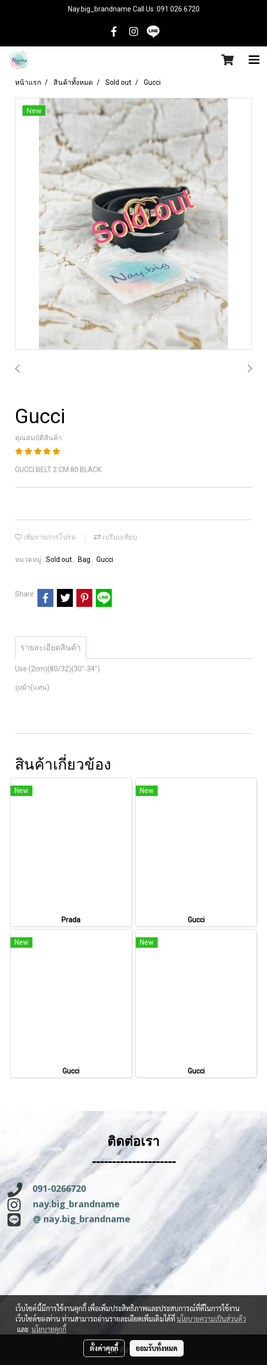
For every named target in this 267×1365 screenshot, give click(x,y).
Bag (85, 559)
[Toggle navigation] (254, 60)
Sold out (59, 559)
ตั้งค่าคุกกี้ (104, 1348)
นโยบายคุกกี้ (48, 1329)
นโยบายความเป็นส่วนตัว (211, 1318)
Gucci (104, 559)
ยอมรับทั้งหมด (157, 1348)
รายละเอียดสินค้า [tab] (50, 647)
